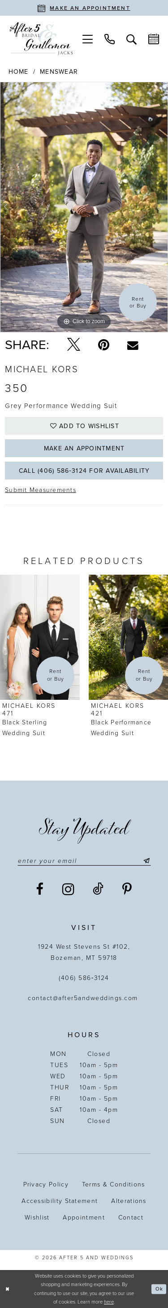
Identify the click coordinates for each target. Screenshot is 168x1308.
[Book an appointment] (83, 8)
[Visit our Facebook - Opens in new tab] (40, 889)
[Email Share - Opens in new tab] (132, 344)
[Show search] (131, 38)
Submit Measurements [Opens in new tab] (40, 490)
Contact (130, 1217)
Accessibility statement (60, 1201)
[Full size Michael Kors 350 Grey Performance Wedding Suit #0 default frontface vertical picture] (84, 207)
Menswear (59, 72)
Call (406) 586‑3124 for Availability (84, 471)
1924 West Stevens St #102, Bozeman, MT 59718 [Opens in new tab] (84, 952)
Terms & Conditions (113, 1184)
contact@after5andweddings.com (84, 998)
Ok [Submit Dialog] (159, 1289)
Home (19, 72)
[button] (88, 38)
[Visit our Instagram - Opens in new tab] (68, 889)
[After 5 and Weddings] (41, 38)
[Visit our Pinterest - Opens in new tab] (127, 889)
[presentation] (40, 637)
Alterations (128, 1201)
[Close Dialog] (7, 1289)
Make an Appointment (84, 448)
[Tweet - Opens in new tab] (73, 345)
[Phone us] (110, 38)
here (109, 1302)
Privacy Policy (46, 1184)
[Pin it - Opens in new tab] (103, 345)
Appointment (83, 1217)
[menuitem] (88, 38)
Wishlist (37, 1217)
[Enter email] (84, 861)
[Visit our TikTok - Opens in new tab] (98, 889)
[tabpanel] (84, 207)
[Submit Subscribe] (145, 861)
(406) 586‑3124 (84, 978)
